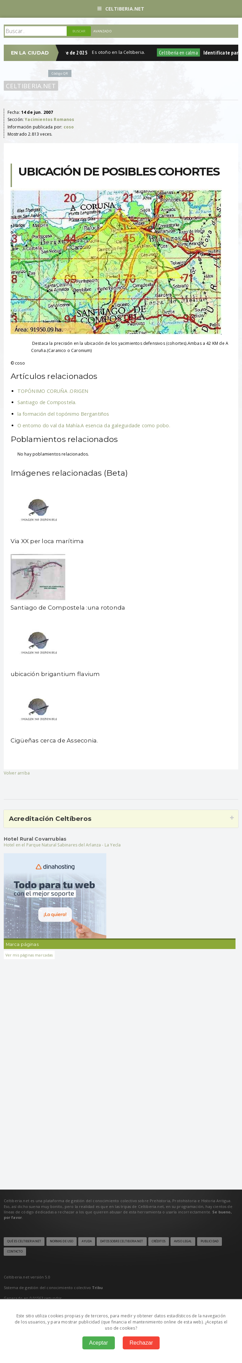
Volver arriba (17, 773)
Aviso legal (183, 1241)
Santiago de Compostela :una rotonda (68, 607)
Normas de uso (61, 1241)
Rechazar (141, 1343)
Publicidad (209, 1241)
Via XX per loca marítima (47, 541)
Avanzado (102, 31)
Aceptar (98, 1343)
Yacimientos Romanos (49, 119)
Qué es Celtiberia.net (24, 1241)
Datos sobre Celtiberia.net (121, 1241)
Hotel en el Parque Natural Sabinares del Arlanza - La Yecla (62, 845)
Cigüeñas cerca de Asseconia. (54, 740)
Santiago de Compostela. (47, 402)
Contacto (15, 1252)
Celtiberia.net (120, 8)
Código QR (60, 73)
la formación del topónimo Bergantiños (63, 414)
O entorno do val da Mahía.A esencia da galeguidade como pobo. (93, 425)
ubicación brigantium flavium (55, 674)
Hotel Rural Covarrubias (35, 839)
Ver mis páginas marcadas (29, 955)
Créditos (158, 1241)
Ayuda (87, 1241)
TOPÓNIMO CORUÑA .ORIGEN (53, 391)
